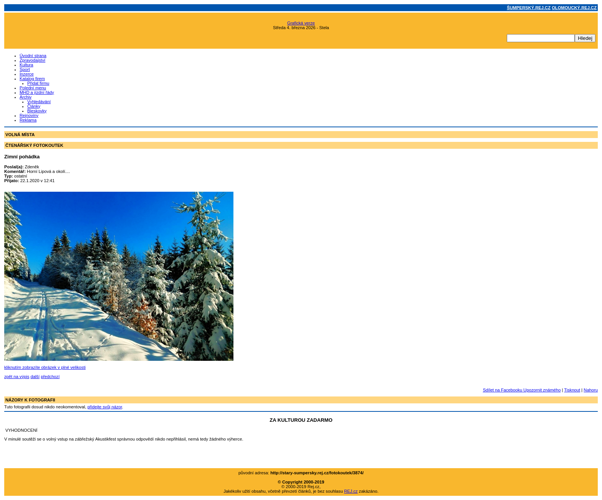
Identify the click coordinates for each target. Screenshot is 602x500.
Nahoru (591, 390)
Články (33, 106)
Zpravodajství (32, 60)
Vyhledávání (39, 101)
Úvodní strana (33, 55)
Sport (25, 69)
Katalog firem (32, 78)
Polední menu (33, 88)
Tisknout (572, 390)
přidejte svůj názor (105, 407)
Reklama (28, 120)
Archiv (25, 97)
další (35, 376)
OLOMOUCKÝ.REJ (574, 7)
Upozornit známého (541, 390)
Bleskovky (36, 111)
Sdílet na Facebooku (503, 390)
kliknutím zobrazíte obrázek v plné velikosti (45, 367)
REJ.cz (350, 491)
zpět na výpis (16, 376)
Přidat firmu (38, 83)
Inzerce (27, 74)
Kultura (26, 64)
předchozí (50, 376)
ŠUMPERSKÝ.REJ (529, 7)
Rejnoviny (29, 115)
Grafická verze (301, 23)
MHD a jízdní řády (37, 92)
